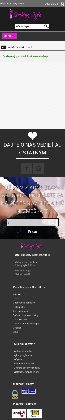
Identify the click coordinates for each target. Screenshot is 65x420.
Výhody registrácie (23, 355)
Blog (15, 332)
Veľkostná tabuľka (23, 351)
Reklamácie (19, 307)
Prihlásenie (5, 3)
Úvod (29, 47)
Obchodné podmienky (24, 302)
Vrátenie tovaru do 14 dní (26, 372)
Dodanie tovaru (20, 319)
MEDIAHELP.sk (22, 274)
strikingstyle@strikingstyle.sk (35, 255)
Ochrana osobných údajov (26, 323)
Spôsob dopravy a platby (25, 315)
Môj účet (18, 359)
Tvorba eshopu (23, 270)
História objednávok (24, 363)
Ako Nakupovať (21, 311)
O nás (16, 298)
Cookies (17, 327)
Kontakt (17, 294)
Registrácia (18, 3)
